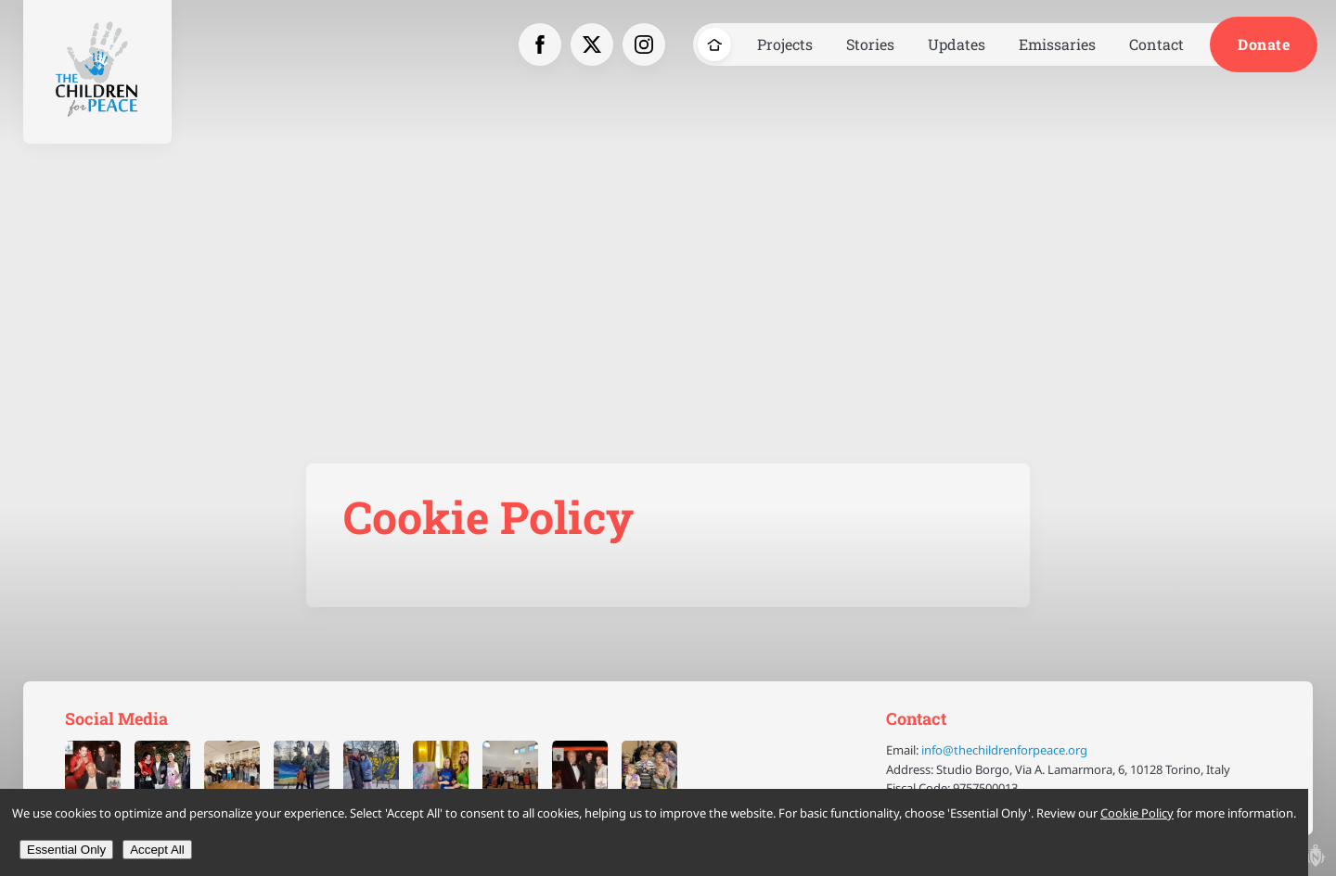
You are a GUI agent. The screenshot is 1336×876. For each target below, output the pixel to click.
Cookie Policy (1137, 813)
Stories (870, 44)
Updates (956, 44)
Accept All (157, 850)
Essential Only (66, 850)
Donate (1264, 44)
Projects (785, 44)
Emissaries (1057, 44)
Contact (1156, 44)
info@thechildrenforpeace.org (1004, 750)
